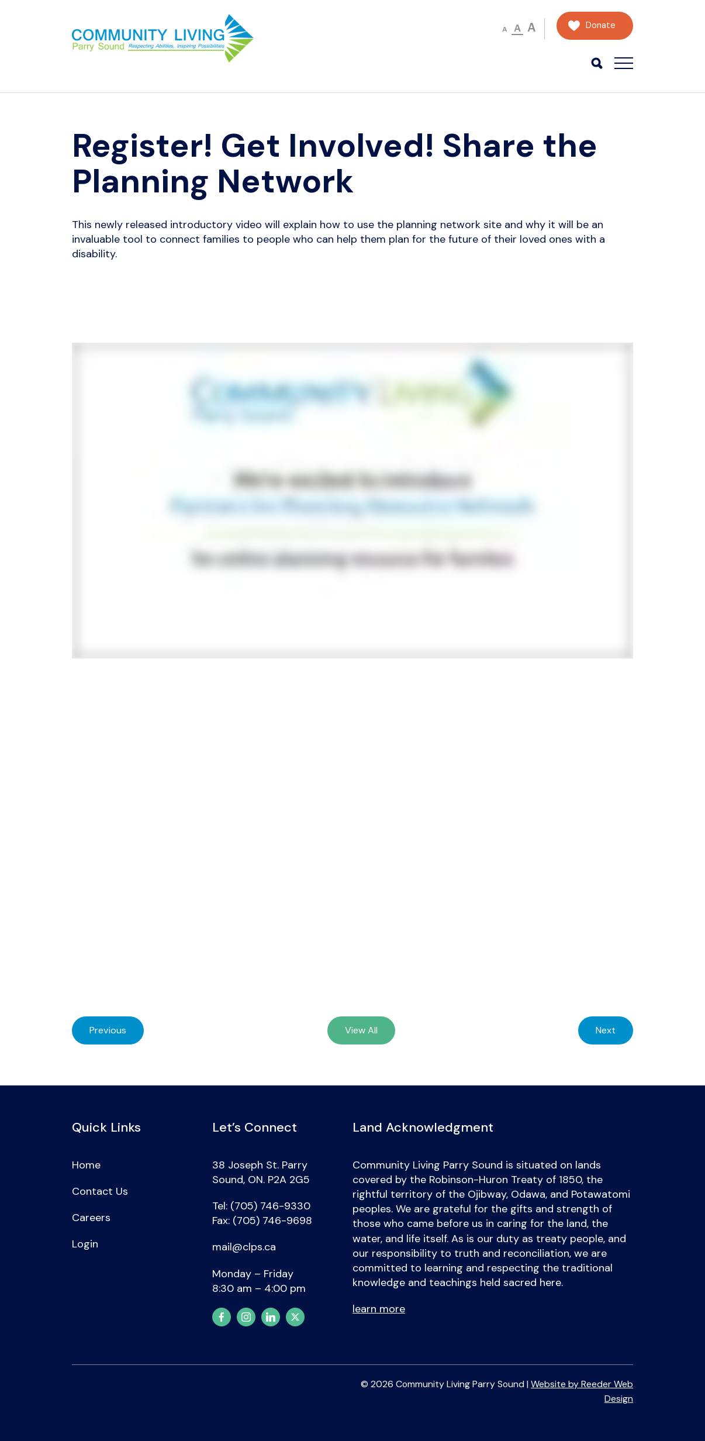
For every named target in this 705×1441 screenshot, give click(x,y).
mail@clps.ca (244, 1247)
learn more (378, 1309)
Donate (601, 25)
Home (86, 1165)
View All (361, 1030)
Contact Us (100, 1191)
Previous (107, 1030)
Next (606, 1030)
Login (85, 1244)
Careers (91, 1218)
